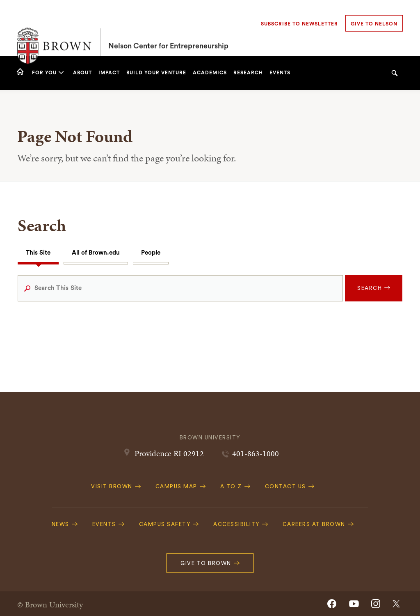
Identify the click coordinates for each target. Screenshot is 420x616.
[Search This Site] (180, 288)
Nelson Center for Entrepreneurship (168, 28)
